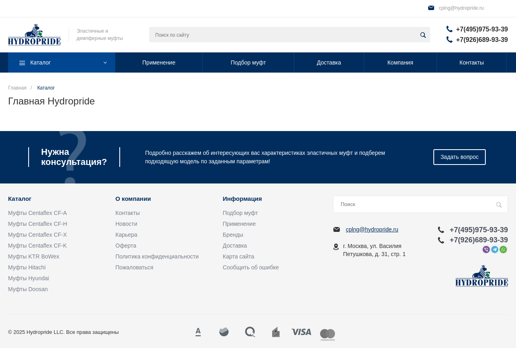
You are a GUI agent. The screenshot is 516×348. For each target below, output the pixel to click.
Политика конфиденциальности (157, 256)
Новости (126, 224)
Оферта (125, 245)
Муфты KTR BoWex (33, 256)
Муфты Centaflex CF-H (37, 224)
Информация (242, 199)
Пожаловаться (134, 267)
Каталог (19, 199)
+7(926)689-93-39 (482, 39)
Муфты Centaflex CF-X (37, 234)
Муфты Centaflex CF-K (37, 245)
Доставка (235, 245)
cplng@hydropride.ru (461, 8)
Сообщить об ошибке (251, 267)
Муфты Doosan (28, 289)
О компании (133, 199)
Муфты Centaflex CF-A (37, 213)
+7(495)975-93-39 (482, 29)
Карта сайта (238, 256)
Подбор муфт (240, 213)
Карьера (126, 234)
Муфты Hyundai (28, 278)
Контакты (127, 213)
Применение (239, 224)
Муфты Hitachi (27, 267)
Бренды (233, 234)
